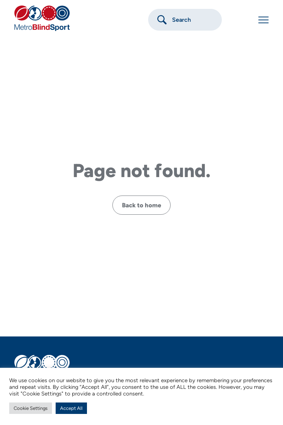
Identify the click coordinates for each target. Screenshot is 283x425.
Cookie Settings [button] (31, 408)
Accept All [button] (71, 408)
